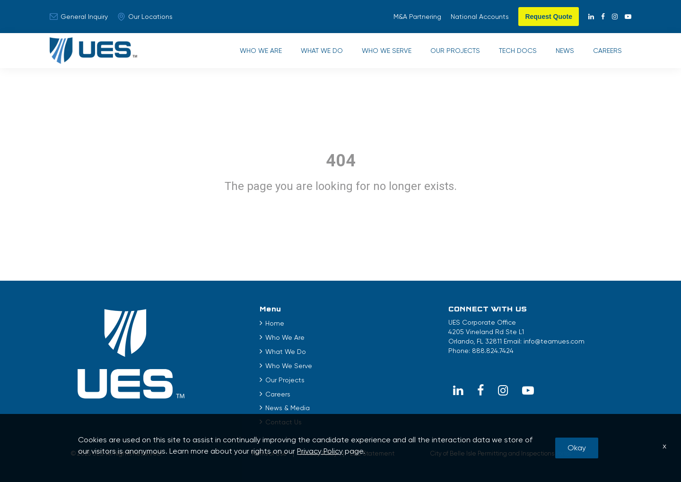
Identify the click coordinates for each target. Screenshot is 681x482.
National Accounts (480, 16)
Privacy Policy (318, 453)
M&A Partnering (417, 16)
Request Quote (548, 16)
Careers (607, 50)
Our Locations (145, 17)
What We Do (322, 50)
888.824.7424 (493, 350)
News (565, 50)
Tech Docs (518, 50)
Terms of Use (269, 453)
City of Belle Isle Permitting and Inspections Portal (500, 453)
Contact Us (283, 422)
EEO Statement (372, 453)
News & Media (287, 408)
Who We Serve (386, 50)
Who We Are (261, 50)
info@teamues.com (554, 341)
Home (274, 323)
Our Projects (455, 50)
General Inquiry (79, 16)
